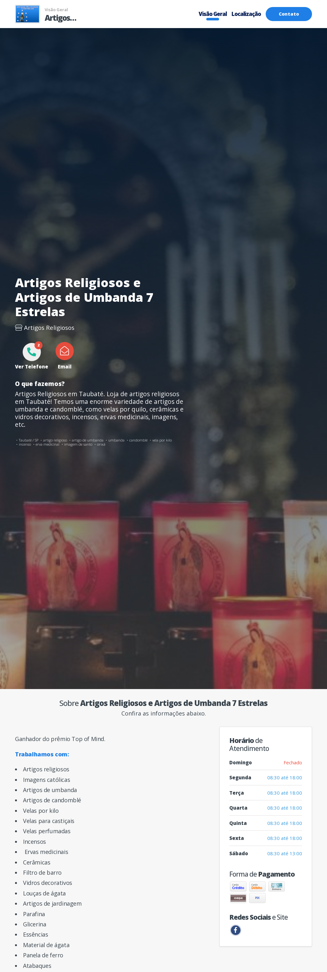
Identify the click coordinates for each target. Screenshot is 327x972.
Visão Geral (213, 14)
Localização (246, 14)
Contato (289, 14)
